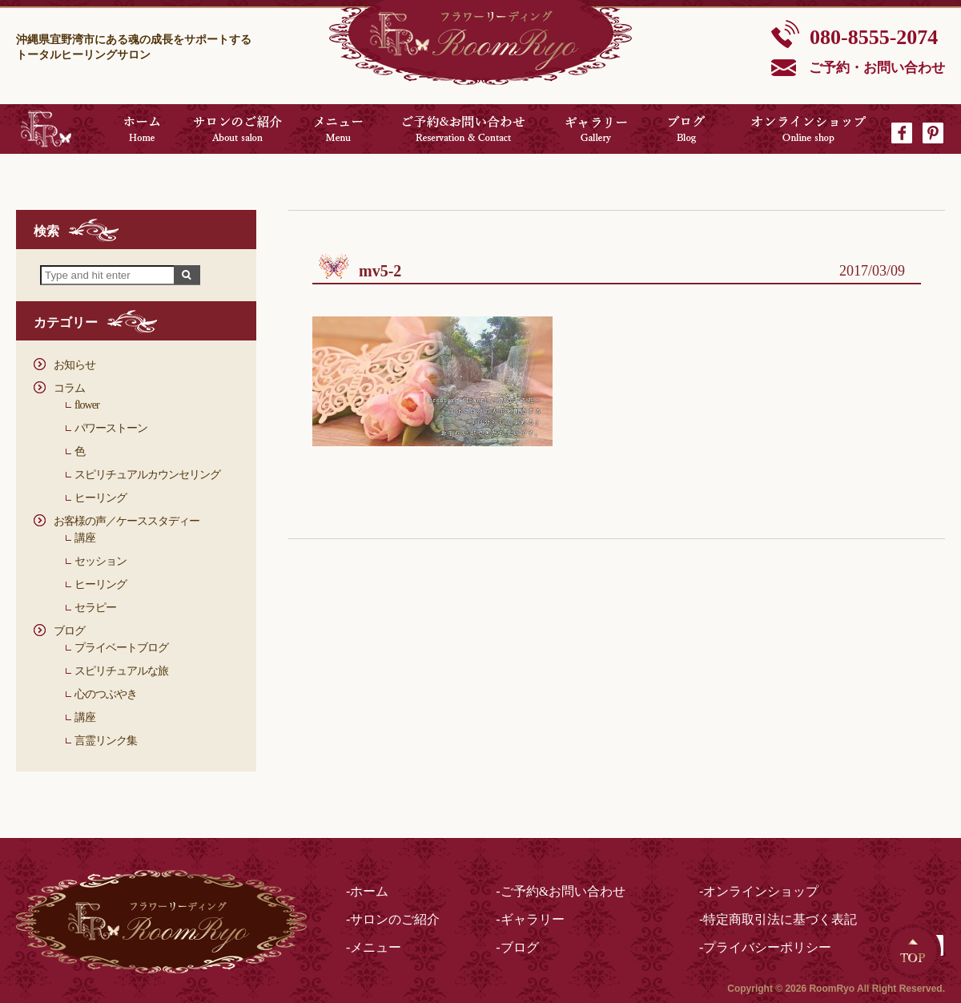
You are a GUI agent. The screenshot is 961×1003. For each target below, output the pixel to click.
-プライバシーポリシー (765, 947)
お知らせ (74, 365)
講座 (84, 538)
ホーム (141, 129)
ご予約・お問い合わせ (877, 67)
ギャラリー (596, 129)
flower (86, 405)
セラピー (95, 608)
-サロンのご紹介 (393, 919)
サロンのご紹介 (238, 129)
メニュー (338, 129)
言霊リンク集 (105, 741)
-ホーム (367, 891)
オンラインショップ (809, 129)
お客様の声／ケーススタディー (126, 521)
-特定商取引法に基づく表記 (778, 919)
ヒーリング (100, 498)
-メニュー (373, 947)
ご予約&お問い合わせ (463, 129)
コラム (69, 388)
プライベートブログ (121, 648)
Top (913, 951)
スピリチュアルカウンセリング (147, 475)
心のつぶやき (105, 694)
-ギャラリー (530, 919)
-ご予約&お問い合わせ (560, 891)
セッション (100, 561)
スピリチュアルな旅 (121, 671)
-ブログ (517, 947)
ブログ (687, 129)
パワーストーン (110, 428)
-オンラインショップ (758, 891)
